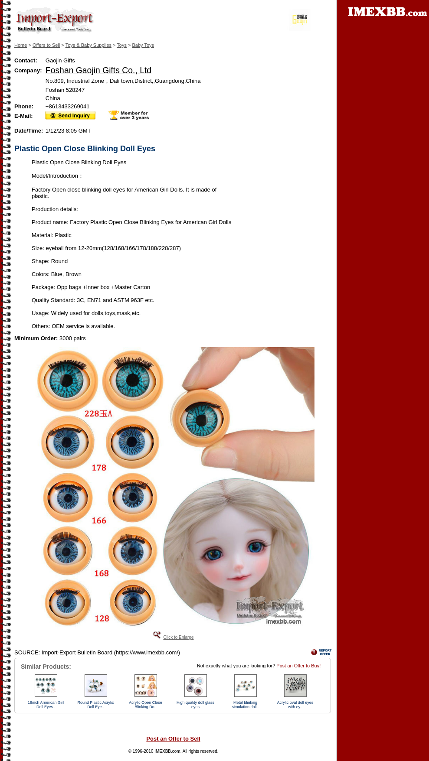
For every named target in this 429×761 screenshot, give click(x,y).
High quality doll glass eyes (195, 704)
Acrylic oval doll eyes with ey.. (295, 704)
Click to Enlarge (178, 637)
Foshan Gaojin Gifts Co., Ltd (98, 70)
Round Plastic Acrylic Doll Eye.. (95, 704)
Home (20, 45)
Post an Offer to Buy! (298, 665)
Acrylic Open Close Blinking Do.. (145, 704)
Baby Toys (143, 45)
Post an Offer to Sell (173, 738)
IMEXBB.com (167, 751)
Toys (122, 45)
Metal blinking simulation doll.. (245, 704)
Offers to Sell (46, 45)
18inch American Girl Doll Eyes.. (46, 704)
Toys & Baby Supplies (88, 45)
